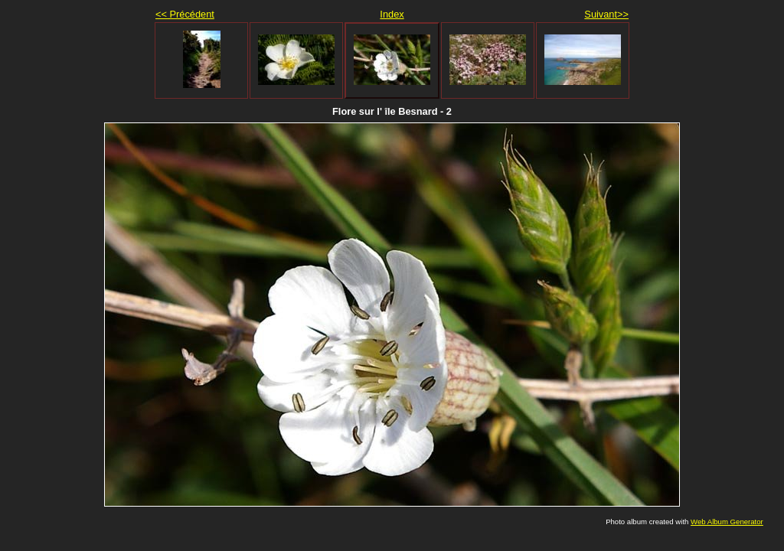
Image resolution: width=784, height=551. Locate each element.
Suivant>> (606, 14)
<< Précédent (184, 14)
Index (391, 14)
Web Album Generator (727, 521)
